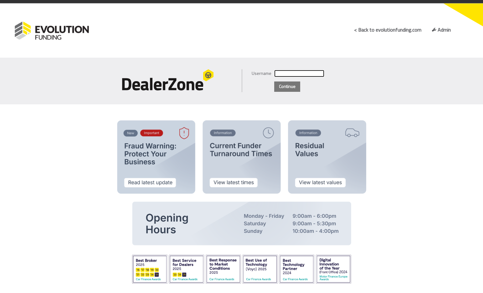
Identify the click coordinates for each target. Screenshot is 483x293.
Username (261, 73)
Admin (441, 30)
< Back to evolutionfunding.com (387, 30)
